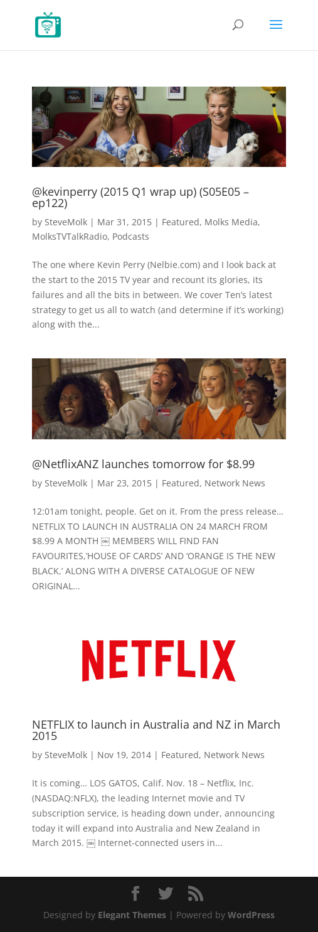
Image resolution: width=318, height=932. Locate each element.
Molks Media (231, 222)
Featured (180, 222)
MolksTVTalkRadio (69, 236)
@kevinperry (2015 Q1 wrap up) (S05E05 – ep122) (140, 197)
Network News (234, 483)
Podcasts (130, 236)
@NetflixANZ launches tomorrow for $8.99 (143, 463)
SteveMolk (66, 222)
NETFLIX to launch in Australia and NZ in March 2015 (156, 730)
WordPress (251, 915)
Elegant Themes (132, 915)
